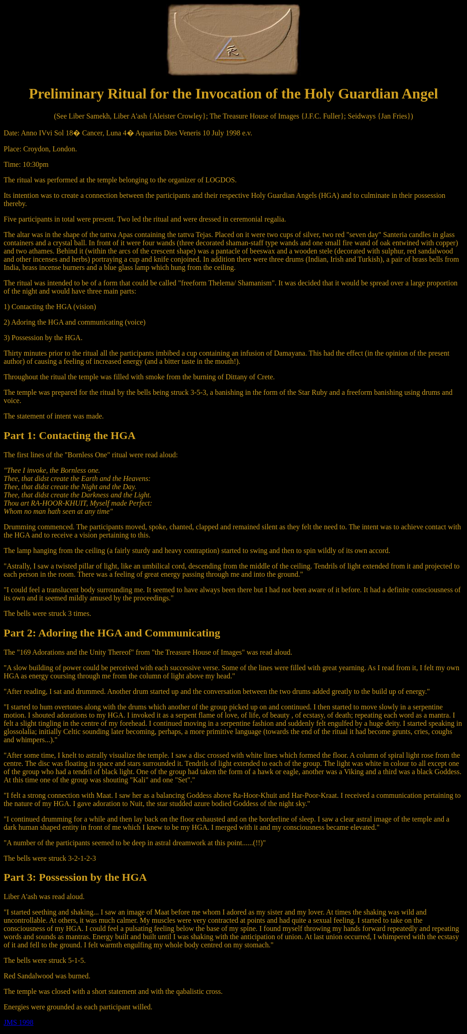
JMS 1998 (18, 1022)
